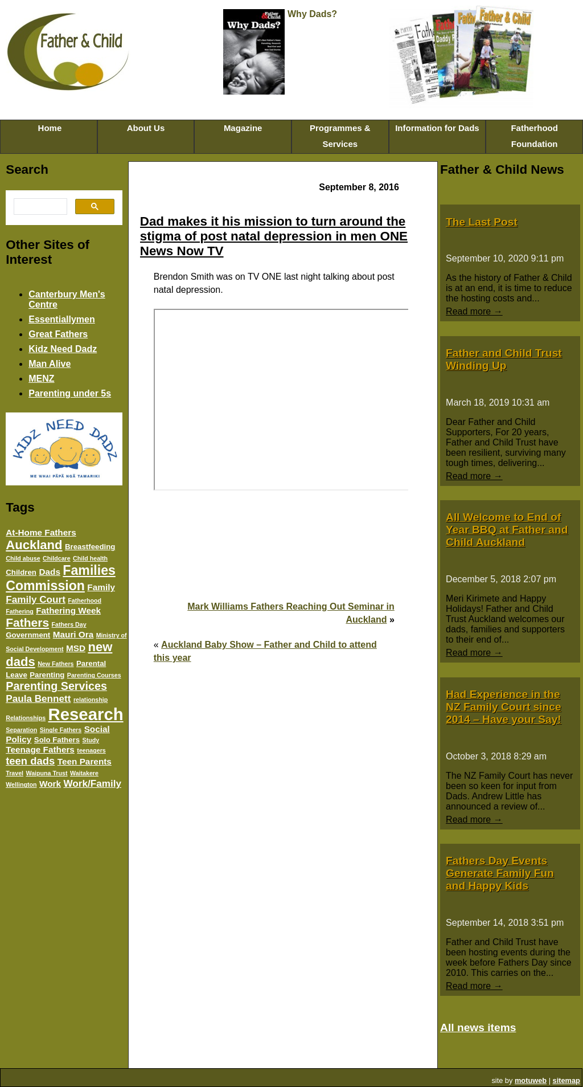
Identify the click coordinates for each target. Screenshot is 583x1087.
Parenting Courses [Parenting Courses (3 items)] (94, 675)
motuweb (531, 1080)
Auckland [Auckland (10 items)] (34, 545)
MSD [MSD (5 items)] (75, 648)
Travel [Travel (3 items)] (14, 773)
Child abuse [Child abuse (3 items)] (23, 558)
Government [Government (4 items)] (28, 635)
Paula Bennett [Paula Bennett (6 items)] (38, 698)
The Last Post (482, 222)
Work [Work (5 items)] (50, 783)
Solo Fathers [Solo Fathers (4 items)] (57, 739)
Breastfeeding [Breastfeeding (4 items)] (90, 546)
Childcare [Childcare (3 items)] (57, 558)
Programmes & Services (340, 136)
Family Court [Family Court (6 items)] (35, 599)
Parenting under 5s (69, 393)
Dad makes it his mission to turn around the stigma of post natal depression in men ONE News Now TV (274, 236)
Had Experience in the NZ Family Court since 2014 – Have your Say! (503, 706)
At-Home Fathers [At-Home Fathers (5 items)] (41, 532)
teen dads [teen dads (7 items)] (30, 761)
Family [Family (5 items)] (101, 587)
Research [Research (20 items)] (86, 714)
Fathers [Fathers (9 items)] (27, 622)
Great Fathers (58, 334)
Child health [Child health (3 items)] (90, 558)
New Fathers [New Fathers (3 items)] (55, 663)
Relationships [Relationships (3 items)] (26, 717)
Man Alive (49, 364)
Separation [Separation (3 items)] (21, 729)
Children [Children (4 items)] (21, 572)
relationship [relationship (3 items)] (90, 699)
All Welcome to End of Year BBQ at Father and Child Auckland (507, 529)
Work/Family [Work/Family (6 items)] (92, 783)
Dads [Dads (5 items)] (49, 572)
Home (48, 128)
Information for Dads (437, 128)
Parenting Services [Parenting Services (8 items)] (56, 686)
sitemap (566, 1080)
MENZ (41, 378)
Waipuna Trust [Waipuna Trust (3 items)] (46, 773)
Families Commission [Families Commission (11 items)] (61, 578)
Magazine (243, 128)
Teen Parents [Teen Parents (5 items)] (85, 761)
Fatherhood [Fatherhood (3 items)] (84, 600)
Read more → (474, 311)
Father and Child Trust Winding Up (504, 359)
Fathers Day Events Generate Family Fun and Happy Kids (500, 873)
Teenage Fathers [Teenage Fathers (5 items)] (40, 749)
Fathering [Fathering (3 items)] (20, 611)
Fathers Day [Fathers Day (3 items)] (69, 624)
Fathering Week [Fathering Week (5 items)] (68, 610)
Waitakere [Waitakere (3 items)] (84, 773)
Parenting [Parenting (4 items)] (47, 675)
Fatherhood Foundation (534, 136)
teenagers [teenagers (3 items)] (91, 750)
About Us (146, 128)
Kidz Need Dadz (62, 349)
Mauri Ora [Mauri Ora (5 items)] (73, 634)
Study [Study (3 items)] (91, 740)
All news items (478, 1027)
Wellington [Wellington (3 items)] (21, 784)
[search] (39, 207)
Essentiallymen (61, 319)
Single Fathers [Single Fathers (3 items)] (60, 729)
